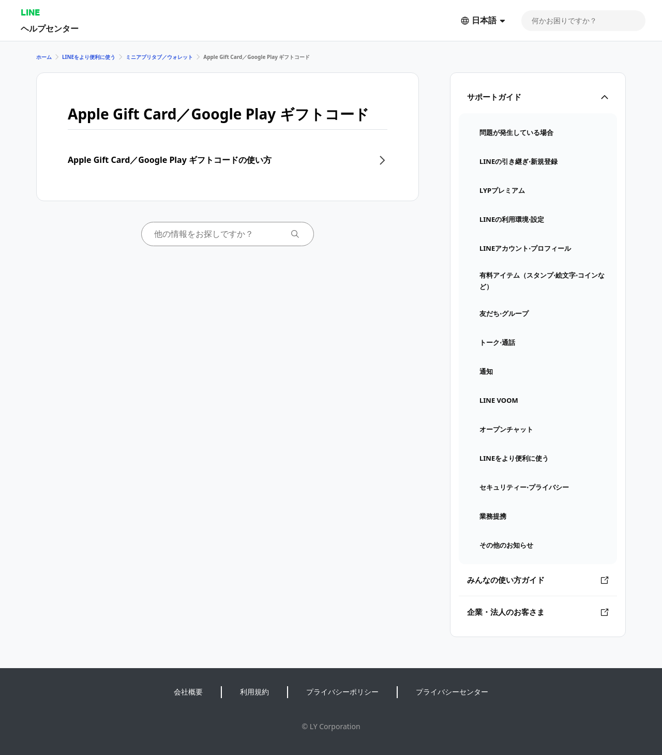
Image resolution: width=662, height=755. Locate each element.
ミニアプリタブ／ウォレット (159, 57)
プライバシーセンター (452, 692)
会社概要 (188, 692)
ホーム (44, 57)
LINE (30, 12)
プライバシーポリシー (342, 692)
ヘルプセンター (50, 28)
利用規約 (254, 692)
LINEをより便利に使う (88, 57)
